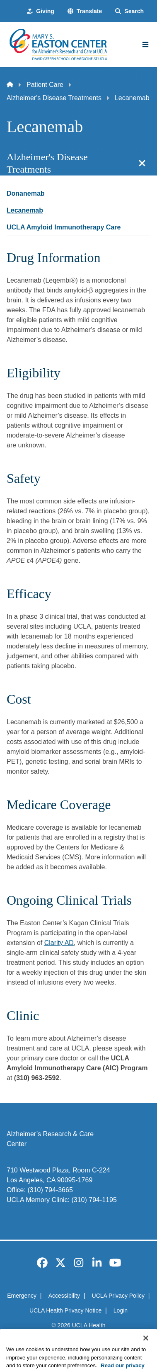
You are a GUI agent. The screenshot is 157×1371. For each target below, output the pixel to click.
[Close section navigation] (142, 163)
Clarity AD (59, 942)
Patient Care (45, 84)
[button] (85, 11)
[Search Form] (129, 11)
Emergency (21, 1295)
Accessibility (64, 1295)
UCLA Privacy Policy (118, 1295)
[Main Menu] (145, 44)
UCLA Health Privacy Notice (65, 1310)
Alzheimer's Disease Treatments (54, 97)
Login (121, 1310)
